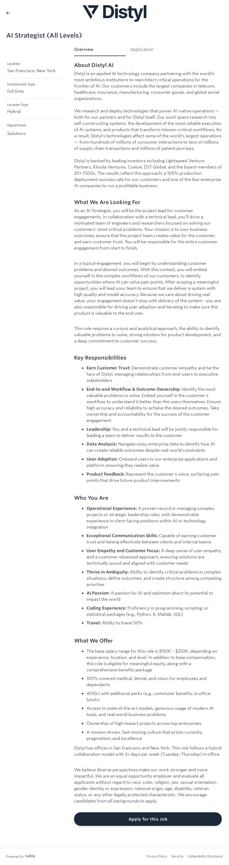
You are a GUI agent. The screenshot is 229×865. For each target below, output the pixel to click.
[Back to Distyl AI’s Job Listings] (8, 13)
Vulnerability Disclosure (205, 856)
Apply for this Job (148, 819)
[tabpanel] (148, 444)
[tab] (100, 51)
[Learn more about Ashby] (20, 856)
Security (177, 856)
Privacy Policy (156, 856)
